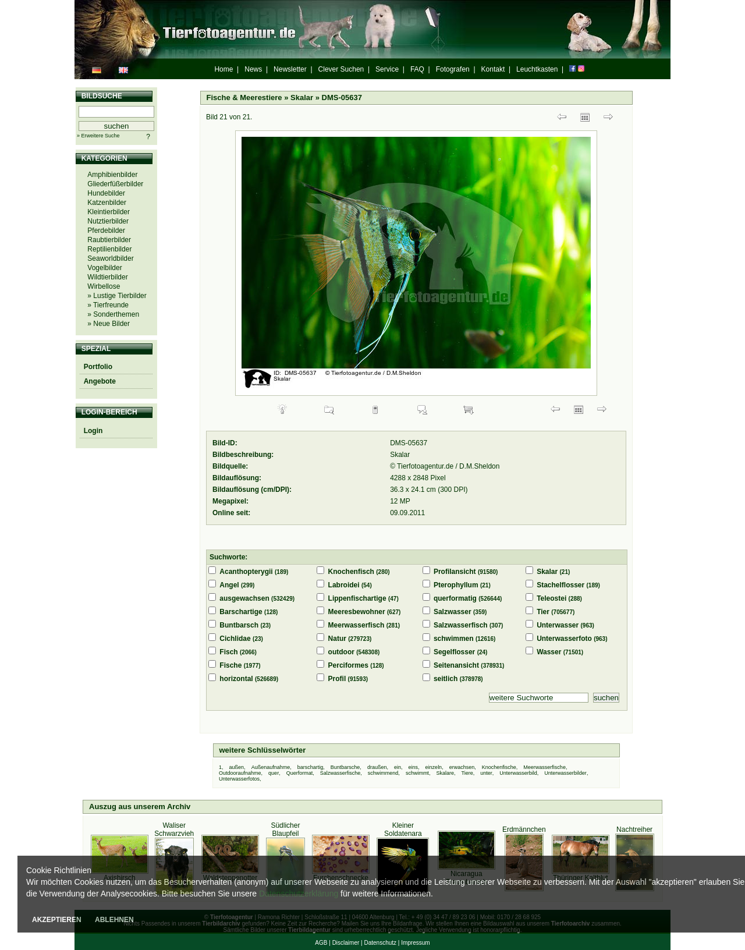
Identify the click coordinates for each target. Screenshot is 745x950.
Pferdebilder (106, 230)
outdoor (341, 652)
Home (223, 69)
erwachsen (462, 767)
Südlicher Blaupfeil (285, 829)
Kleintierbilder (108, 212)
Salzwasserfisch (461, 625)
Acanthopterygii (245, 572)
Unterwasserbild (518, 773)
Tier (543, 612)
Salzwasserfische (340, 773)
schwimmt (417, 773)
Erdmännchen (524, 829)
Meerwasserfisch (356, 625)
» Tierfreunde (108, 305)
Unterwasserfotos (239, 779)
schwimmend (383, 773)
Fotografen (453, 69)
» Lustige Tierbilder (116, 296)
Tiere (467, 773)
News (253, 69)
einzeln (433, 767)
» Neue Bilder (108, 324)
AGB (321, 943)
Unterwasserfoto (564, 638)
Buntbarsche (345, 767)
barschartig (310, 767)
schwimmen (454, 638)
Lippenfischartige (357, 598)
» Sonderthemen (113, 314)
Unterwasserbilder (565, 773)
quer (273, 773)
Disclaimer (346, 943)
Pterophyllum (456, 585)
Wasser (549, 652)
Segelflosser (454, 652)
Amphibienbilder (112, 175)
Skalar (301, 97)
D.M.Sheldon (479, 466)
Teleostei (551, 598)
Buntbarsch (238, 625)
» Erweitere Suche (98, 136)
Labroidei (344, 585)
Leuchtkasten (537, 69)
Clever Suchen (341, 69)
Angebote (100, 381)
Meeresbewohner (356, 612)
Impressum (415, 943)
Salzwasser (452, 612)
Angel (229, 585)
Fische (230, 665)
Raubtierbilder (109, 240)
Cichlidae (234, 638)
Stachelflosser (560, 585)
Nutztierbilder (108, 221)
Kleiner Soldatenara (403, 829)
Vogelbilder (104, 268)
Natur (337, 638)
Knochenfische (499, 767)
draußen (377, 767)
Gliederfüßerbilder (115, 184)
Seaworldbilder (110, 258)
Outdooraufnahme (240, 773)
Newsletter (290, 69)
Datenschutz (380, 943)
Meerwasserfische (544, 767)
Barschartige (240, 612)
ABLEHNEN (114, 920)
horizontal (236, 679)
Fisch (228, 652)
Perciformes (348, 665)
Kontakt (493, 69)
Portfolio (98, 367)
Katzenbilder (106, 202)
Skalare (445, 773)
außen (236, 767)
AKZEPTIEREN (56, 920)
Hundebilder (106, 193)
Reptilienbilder (109, 249)
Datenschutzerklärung (298, 893)
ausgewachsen (244, 598)
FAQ (417, 69)
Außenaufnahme (270, 767)
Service (387, 69)
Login (93, 431)
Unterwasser (558, 625)
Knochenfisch (351, 572)
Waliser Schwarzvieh (174, 829)
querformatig (455, 598)
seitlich (445, 679)
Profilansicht (455, 572)
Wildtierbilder (107, 277)
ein (397, 767)
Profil (337, 679)
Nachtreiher (634, 829)
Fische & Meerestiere (244, 97)
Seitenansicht (456, 665)
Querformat (299, 773)
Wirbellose (103, 286)
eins (413, 767)
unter (486, 773)
